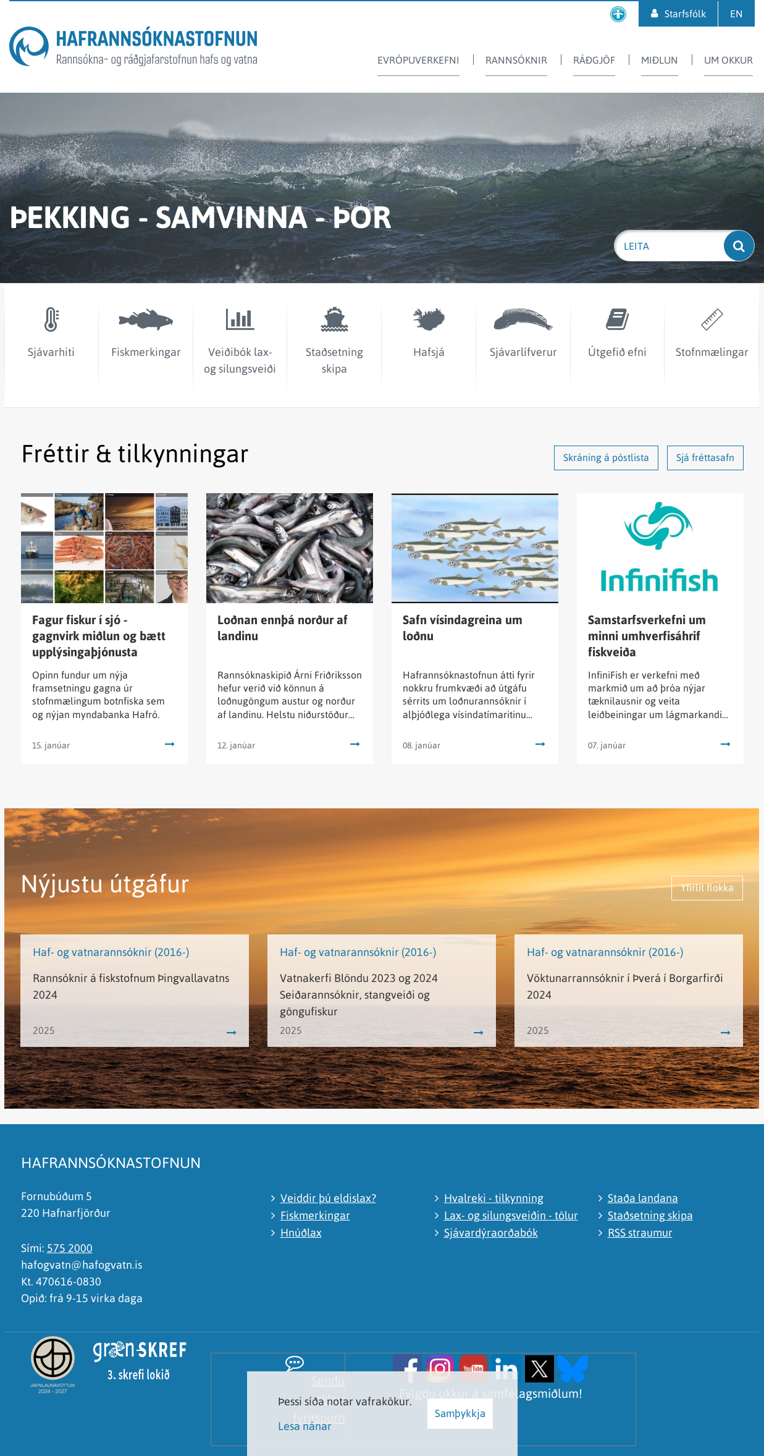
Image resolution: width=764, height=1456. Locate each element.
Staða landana (643, 1197)
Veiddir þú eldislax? (328, 1197)
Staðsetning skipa (650, 1215)
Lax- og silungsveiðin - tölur (511, 1215)
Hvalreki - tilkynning (494, 1197)
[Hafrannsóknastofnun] (133, 48)
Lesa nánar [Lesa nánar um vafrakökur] (305, 1426)
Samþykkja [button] (460, 1413)
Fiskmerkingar (315, 1215)
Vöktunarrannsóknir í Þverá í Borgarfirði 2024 (625, 986)
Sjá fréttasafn (705, 457)
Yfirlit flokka (707, 887)
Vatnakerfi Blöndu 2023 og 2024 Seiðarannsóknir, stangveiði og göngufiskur (359, 994)
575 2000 (70, 1248)
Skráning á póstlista (606, 457)
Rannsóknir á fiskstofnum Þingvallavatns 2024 (131, 986)
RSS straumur (640, 1232)
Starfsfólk (685, 13)
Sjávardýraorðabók (491, 1232)
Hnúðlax (301, 1232)
